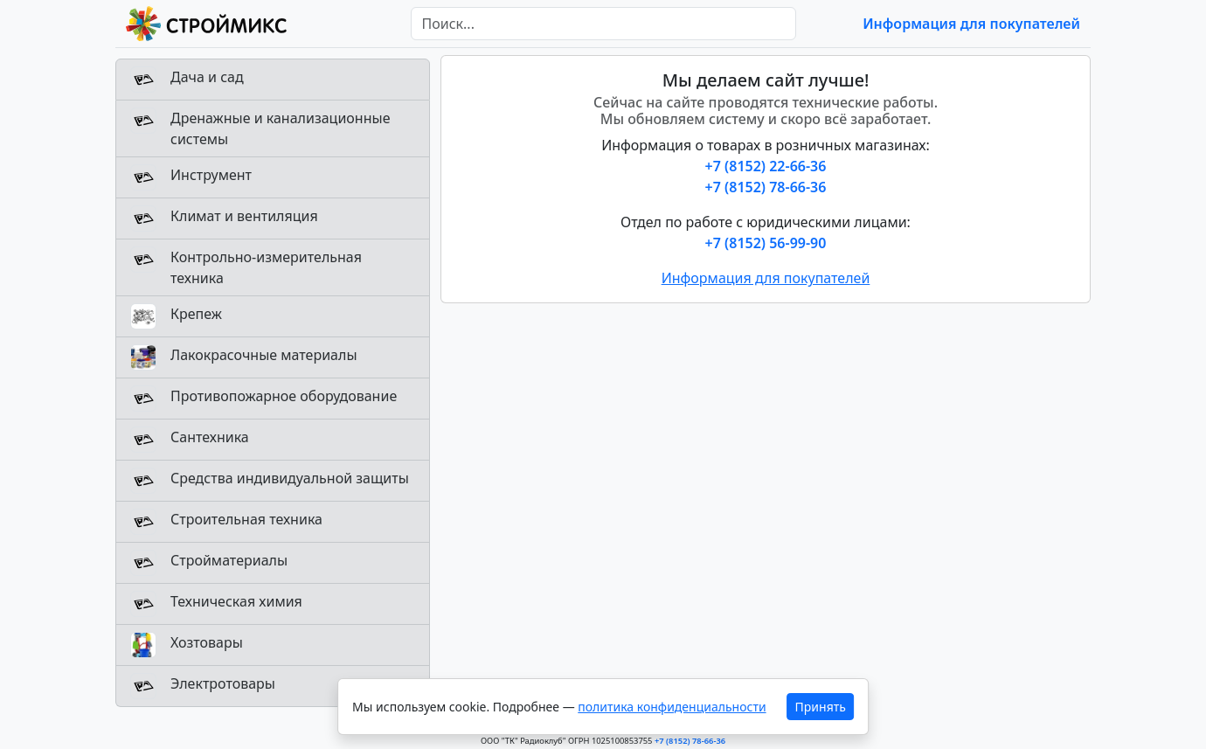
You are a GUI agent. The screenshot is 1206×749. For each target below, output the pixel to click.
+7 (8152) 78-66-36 (766, 187)
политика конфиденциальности (672, 706)
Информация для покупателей (971, 23)
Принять (820, 706)
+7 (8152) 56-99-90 (766, 243)
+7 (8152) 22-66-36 (766, 166)
